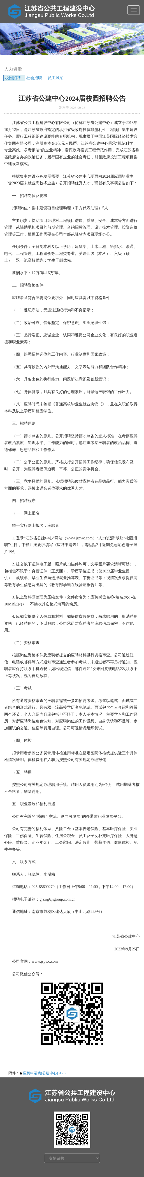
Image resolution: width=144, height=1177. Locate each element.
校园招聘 (13, 78)
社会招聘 (34, 78)
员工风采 (55, 78)
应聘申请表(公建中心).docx (44, 1073)
